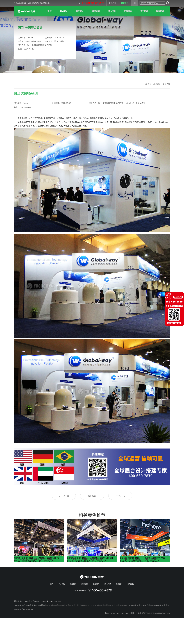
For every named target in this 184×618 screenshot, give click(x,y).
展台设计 (64, 11)
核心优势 (112, 11)
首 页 (49, 11)
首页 (149, 84)
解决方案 (96, 11)
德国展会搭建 (61, 605)
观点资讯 (108, 584)
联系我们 (160, 11)
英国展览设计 (73, 605)
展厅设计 (80, 11)
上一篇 (64, 496)
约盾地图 (131, 584)
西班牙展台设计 (122, 605)
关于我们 (144, 11)
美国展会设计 (95, 118)
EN (135, 3)
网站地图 (112, 3)
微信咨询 (124, 3)
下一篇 (120, 496)
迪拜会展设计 (84, 605)
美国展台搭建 (50, 605)
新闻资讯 (128, 11)
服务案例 (96, 584)
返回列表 (92, 496)
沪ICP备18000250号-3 (51, 601)
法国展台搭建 (96, 605)
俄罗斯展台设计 (108, 605)
